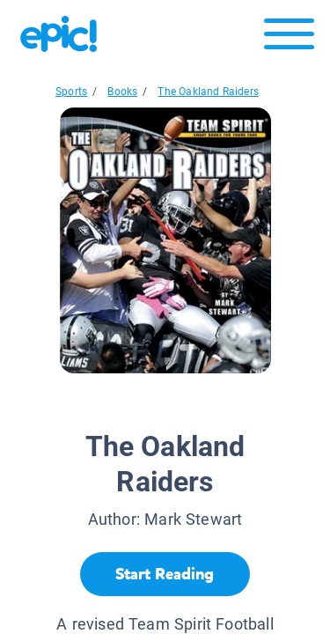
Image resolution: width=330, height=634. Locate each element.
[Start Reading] (165, 574)
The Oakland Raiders (208, 91)
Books (122, 91)
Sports (71, 91)
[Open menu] (289, 38)
